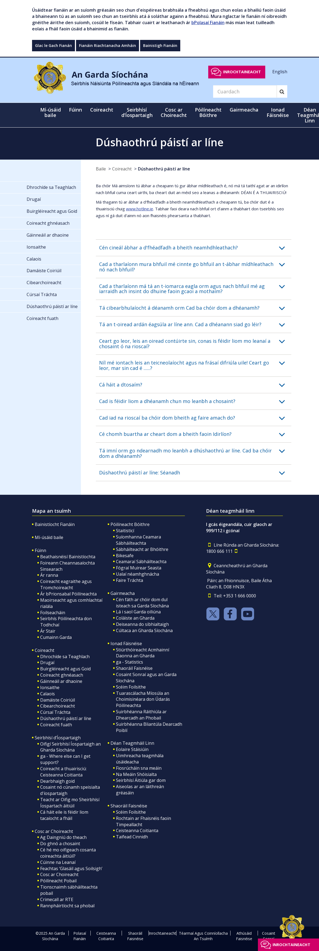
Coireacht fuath (56, 725)
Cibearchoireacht (57, 706)
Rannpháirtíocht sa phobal (67, 906)
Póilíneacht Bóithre (130, 524)
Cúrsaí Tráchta (55, 712)
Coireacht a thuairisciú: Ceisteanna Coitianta (63, 772)
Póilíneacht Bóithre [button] (208, 112)
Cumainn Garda (56, 637)
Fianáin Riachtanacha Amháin (107, 45)
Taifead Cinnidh (132, 837)
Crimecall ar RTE (56, 899)
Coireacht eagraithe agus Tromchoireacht (66, 584)
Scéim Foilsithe (131, 687)
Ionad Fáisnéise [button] (278, 112)
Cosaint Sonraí (268, 936)
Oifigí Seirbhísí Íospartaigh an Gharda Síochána (70, 747)
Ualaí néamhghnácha (137, 574)
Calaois (47, 694)
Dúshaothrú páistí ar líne (164, 169)
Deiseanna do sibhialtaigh (142, 624)
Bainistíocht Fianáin (55, 524)
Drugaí (47, 662)
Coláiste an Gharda (135, 618)
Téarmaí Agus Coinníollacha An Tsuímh (203, 936)
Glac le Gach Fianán (53, 45)
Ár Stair (47, 631)
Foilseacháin (52, 613)
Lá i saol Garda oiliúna (138, 612)
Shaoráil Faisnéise (134, 668)
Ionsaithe (49, 687)
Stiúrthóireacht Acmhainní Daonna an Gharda (142, 653)
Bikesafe (125, 556)
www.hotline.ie (139, 208)
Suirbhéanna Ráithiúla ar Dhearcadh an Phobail (141, 715)
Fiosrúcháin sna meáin (139, 768)
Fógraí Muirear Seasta (138, 568)
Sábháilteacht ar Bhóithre (142, 549)
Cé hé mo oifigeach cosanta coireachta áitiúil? (68, 853)
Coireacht (122, 169)
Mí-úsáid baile (50, 112)
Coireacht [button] (101, 109)
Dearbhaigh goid (57, 781)
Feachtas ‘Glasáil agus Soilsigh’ (71, 868)
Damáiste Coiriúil (57, 700)
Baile (101, 169)
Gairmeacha (122, 593)
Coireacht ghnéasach (61, 675)
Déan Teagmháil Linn (132, 743)
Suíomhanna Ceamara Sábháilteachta (138, 540)
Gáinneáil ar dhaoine (61, 681)
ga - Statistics (129, 662)
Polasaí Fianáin (79, 936)
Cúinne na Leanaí (57, 862)
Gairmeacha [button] (244, 109)
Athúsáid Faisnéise (244, 936)
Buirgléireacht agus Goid (65, 669)
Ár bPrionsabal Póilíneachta (68, 594)
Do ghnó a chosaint (60, 844)
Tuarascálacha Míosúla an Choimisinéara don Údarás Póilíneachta (143, 699)
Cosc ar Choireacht (54, 831)
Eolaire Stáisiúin (132, 749)
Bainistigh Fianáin (160, 45)
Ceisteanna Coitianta (137, 830)
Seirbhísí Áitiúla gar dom (141, 780)
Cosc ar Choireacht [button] (174, 112)
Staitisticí (125, 531)
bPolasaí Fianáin (208, 23)
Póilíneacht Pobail (58, 881)
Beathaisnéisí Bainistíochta (67, 557)
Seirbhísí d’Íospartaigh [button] (137, 112)
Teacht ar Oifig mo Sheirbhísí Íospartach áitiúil (69, 803)
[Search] (245, 91)
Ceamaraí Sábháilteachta (141, 562)
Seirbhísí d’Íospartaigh (58, 738)
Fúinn (40, 550)
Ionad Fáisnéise (126, 643)
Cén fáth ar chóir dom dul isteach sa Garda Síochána (142, 603)
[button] (195, 248)
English (279, 72)
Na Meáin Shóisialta (136, 774)
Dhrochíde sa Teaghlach (65, 657)
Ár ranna (49, 575)
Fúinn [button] (75, 109)
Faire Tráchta (129, 580)
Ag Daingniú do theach (63, 837)
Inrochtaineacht (242, 71)
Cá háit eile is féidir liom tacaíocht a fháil (64, 815)
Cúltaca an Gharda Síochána (144, 630)
